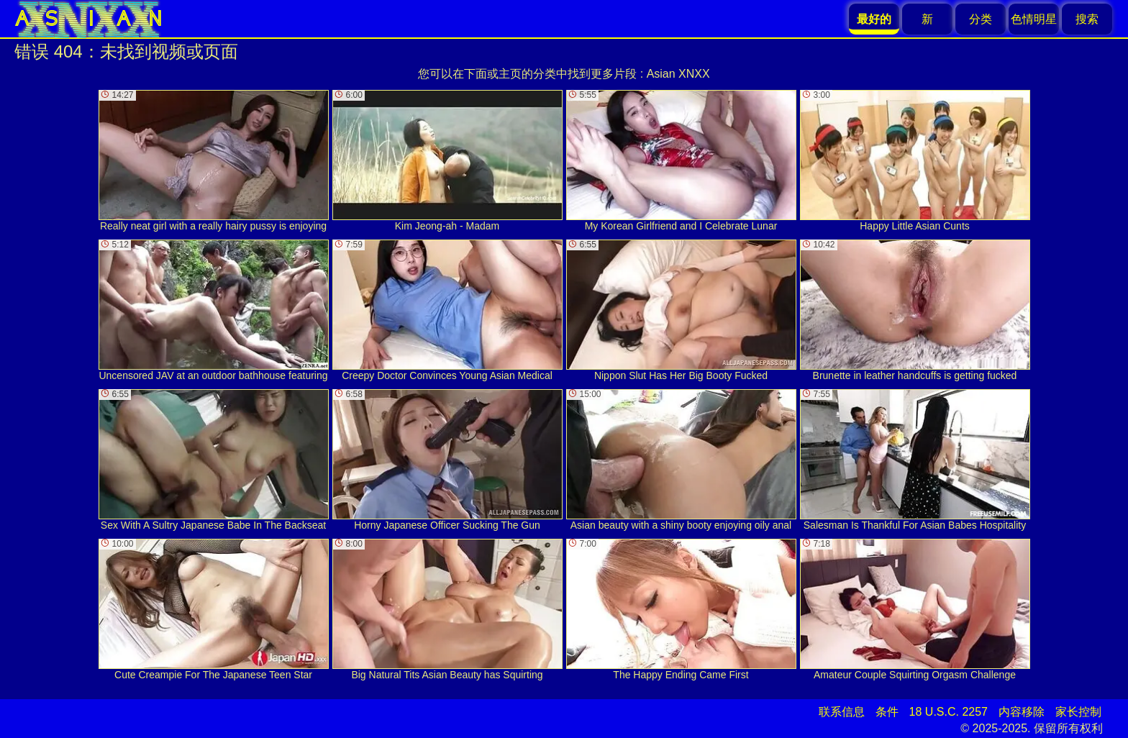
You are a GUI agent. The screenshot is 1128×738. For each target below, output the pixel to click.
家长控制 (1078, 712)
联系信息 (842, 712)
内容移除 (1022, 712)
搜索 (1087, 19)
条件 (887, 712)
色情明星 (1034, 19)
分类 (980, 19)
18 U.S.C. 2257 (948, 712)
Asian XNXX (678, 74)
